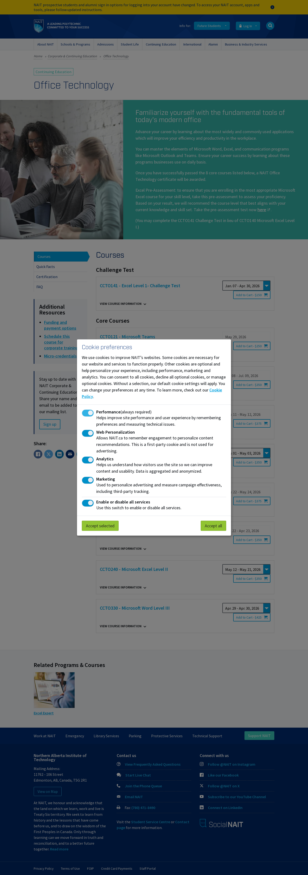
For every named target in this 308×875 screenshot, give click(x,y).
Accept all (213, 525)
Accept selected (100, 525)
